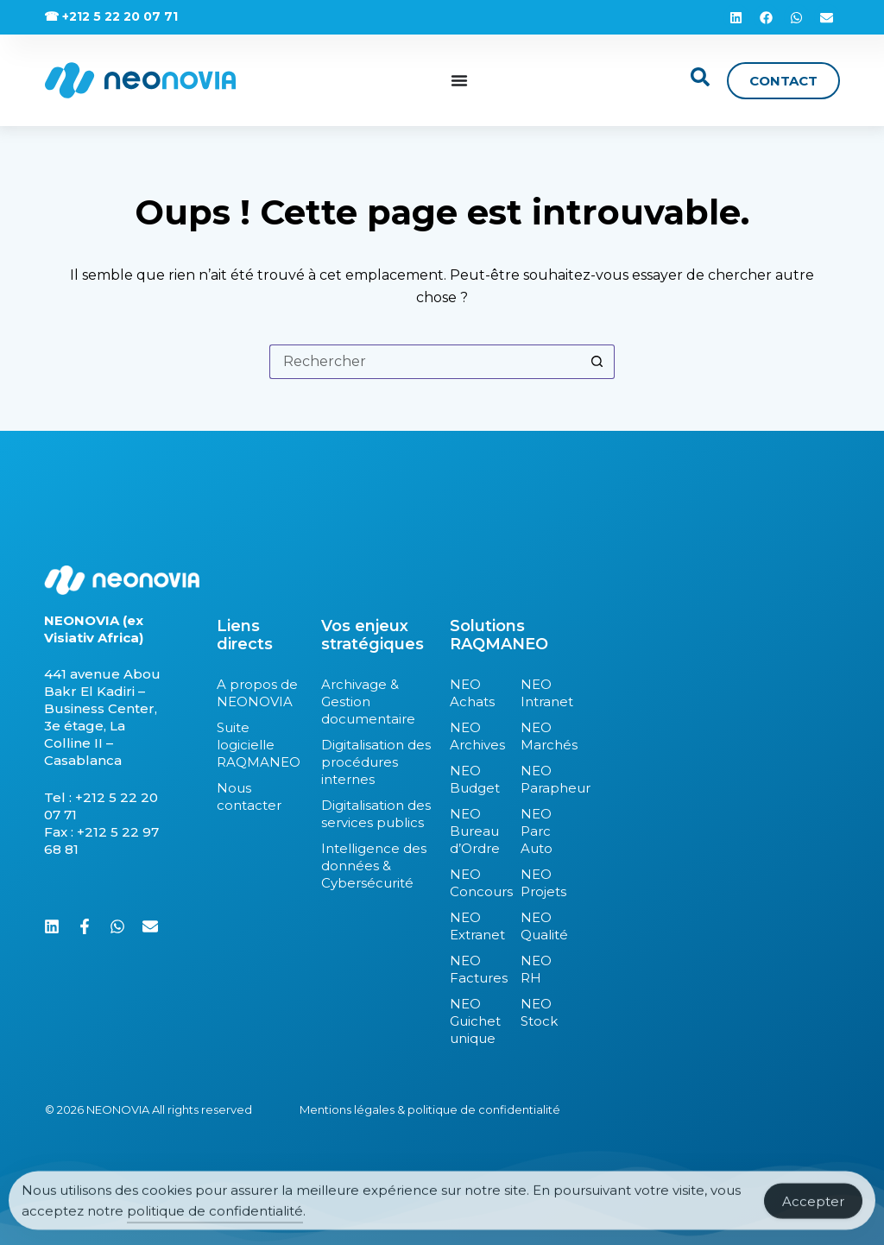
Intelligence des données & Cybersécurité (373, 865)
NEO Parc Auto (536, 831)
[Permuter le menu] (459, 80)
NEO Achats (472, 693)
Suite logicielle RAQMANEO (258, 744)
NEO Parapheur (541, 779)
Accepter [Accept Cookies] (813, 1209)
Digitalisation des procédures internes (376, 761)
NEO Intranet (541, 693)
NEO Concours (476, 883)
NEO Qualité (541, 926)
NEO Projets (541, 883)
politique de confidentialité (215, 1219)
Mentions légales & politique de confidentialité (430, 1109)
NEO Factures (476, 969)
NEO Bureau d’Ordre (475, 831)
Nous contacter (249, 796)
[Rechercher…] (424, 361)
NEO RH (536, 969)
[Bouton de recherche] (597, 361)
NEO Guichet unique (475, 1020)
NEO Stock (539, 1012)
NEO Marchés (541, 736)
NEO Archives (476, 736)
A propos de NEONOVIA (257, 693)
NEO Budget (475, 779)
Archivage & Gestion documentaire (368, 701)
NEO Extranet (476, 926)
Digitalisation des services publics (376, 814)
